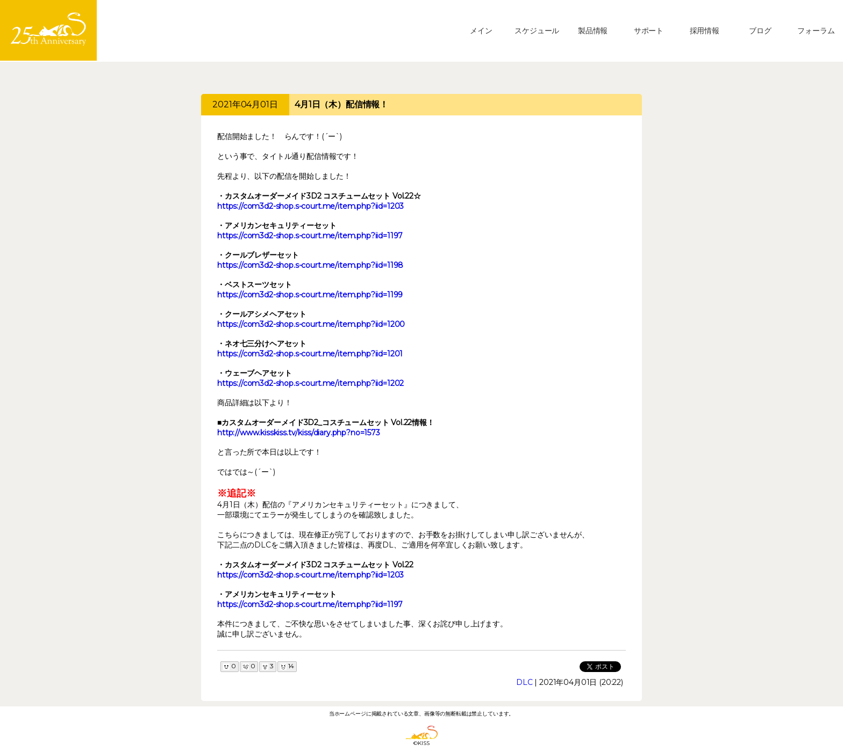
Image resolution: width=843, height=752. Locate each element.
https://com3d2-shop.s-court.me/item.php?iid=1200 (311, 324)
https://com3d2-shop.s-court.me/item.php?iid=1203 (310, 206)
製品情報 (593, 30)
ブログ (760, 30)
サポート (648, 30)
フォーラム (815, 30)
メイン (481, 30)
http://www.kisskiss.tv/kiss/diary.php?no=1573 (298, 432)
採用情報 (704, 30)
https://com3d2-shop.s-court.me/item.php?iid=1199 (310, 295)
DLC (524, 682)
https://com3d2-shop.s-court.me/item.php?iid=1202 (310, 383)
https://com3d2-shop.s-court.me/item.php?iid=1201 (310, 354)
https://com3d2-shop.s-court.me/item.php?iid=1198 (310, 265)
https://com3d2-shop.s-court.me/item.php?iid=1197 (310, 235)
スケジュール (537, 30)
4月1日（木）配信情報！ (341, 104)
